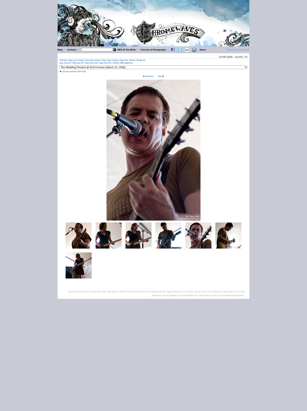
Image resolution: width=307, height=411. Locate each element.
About (203, 50)
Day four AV (105, 63)
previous (148, 76)
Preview (63, 60)
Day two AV (77, 63)
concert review (69, 71)
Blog (60, 50)
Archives (71, 50)
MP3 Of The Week (127, 50)
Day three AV (91, 63)
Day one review (76, 60)
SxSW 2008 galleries (123, 63)
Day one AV (65, 63)
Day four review (127, 60)
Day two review (93, 60)
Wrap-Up (141, 60)
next (161, 76)
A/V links (82, 71)
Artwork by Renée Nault (238, 50)
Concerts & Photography (153, 50)
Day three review (110, 60)
